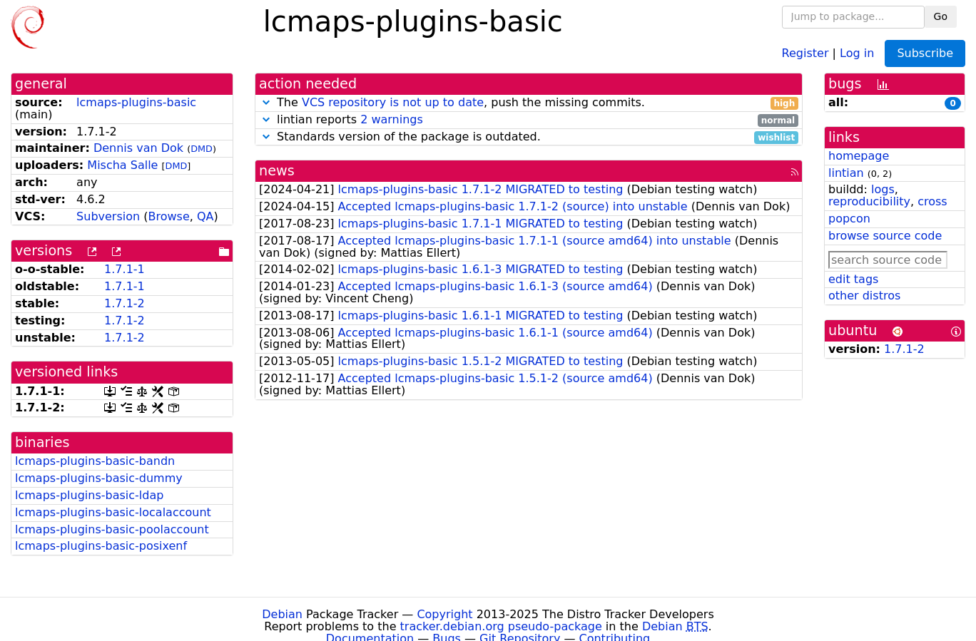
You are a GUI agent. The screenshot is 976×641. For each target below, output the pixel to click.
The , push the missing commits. (528, 103)
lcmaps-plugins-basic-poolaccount (112, 529)
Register (805, 52)
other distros (864, 295)
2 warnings (391, 119)
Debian (282, 614)
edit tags (853, 279)
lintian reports (528, 120)
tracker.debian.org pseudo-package (501, 626)
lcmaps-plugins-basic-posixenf (101, 546)
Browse (168, 216)
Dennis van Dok (138, 148)
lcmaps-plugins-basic (136, 102)
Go (940, 16)
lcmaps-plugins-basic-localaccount (113, 512)
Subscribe (925, 53)
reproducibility (869, 201)
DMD (201, 148)
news (277, 171)
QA (205, 216)
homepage (858, 156)
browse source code (885, 235)
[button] (266, 102)
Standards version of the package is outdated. (528, 137)
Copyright (444, 614)
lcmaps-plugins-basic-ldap (89, 495)
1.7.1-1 (124, 269)
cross (932, 201)
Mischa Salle (122, 165)
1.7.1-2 (124, 303)
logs (883, 189)
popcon (849, 218)
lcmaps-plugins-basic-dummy (99, 478)
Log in (857, 52)
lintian (846, 173)
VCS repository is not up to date (393, 102)
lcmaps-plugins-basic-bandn (95, 461)
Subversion (108, 216)
